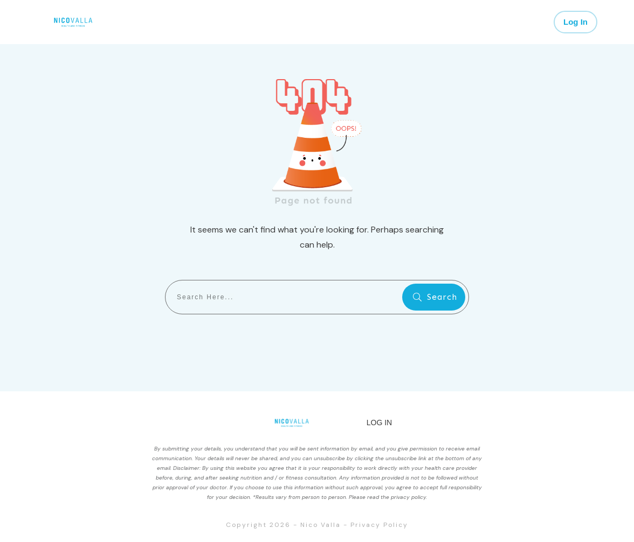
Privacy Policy (379, 524)
